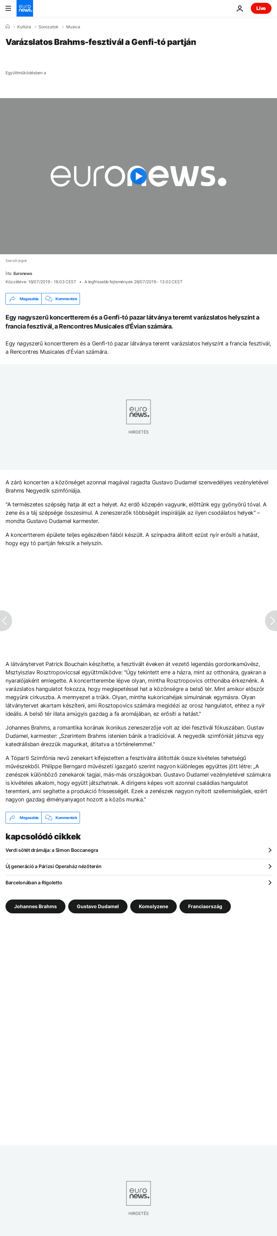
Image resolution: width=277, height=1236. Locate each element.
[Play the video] (138, 176)
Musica (73, 27)
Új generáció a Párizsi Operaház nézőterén (54, 866)
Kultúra (24, 27)
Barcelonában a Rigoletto (34, 882)
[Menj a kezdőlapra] (25, 8)
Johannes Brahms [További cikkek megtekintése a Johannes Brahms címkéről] (35, 906)
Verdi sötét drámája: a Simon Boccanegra (52, 850)
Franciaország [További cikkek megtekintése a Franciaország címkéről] (205, 906)
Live (261, 8)
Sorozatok (49, 27)
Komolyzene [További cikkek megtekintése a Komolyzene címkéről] (153, 906)
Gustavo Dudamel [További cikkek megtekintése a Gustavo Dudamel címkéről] (98, 906)
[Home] (8, 26)
